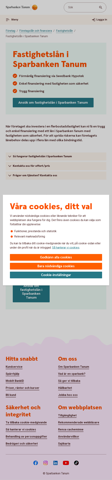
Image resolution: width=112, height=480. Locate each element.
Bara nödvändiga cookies (56, 266)
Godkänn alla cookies (56, 257)
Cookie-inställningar (56, 275)
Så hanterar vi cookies (65, 247)
